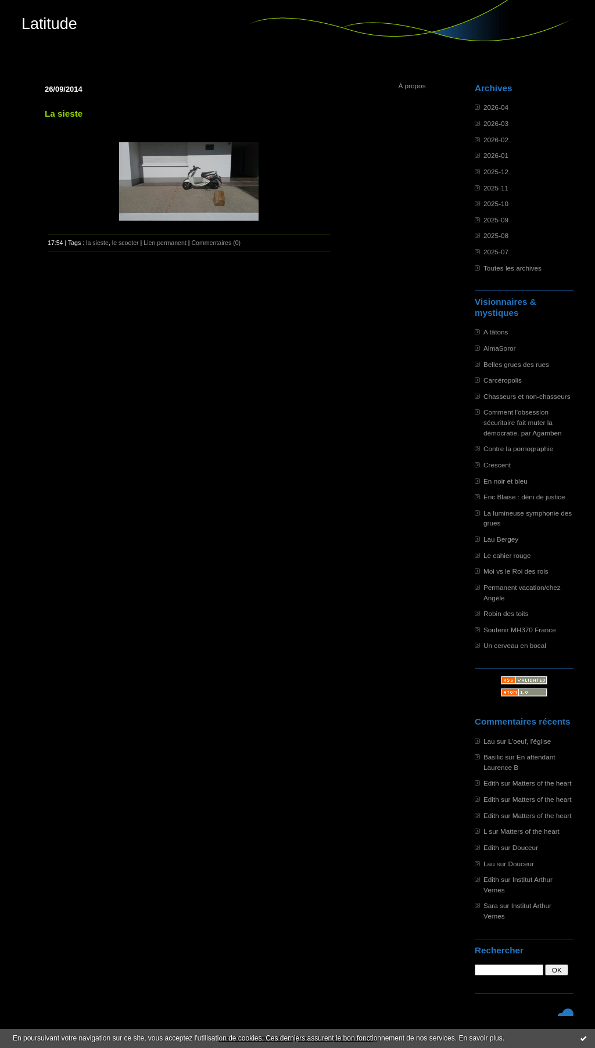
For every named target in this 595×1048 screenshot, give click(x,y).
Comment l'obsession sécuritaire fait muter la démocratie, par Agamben (522, 422)
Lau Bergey (500, 539)
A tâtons (495, 332)
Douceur (525, 847)
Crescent (497, 465)
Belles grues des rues (516, 364)
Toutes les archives (512, 268)
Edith (491, 783)
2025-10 (495, 203)
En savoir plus (480, 1038)
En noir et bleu (505, 481)
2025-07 (495, 251)
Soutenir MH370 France (519, 629)
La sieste (64, 113)
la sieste (97, 242)
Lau (489, 741)
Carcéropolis (502, 380)
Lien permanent (165, 242)
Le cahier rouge (507, 555)
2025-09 (495, 220)
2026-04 (495, 107)
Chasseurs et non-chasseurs (527, 396)
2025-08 (495, 235)
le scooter (125, 242)
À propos (411, 85)
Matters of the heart (542, 783)
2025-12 (495, 171)
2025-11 (495, 188)
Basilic (493, 757)
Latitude (49, 24)
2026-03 (495, 123)
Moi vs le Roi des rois (516, 571)
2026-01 (495, 155)
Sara (490, 905)
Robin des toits (506, 613)
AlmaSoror (499, 348)
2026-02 (495, 139)
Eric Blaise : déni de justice (524, 496)
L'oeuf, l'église (529, 741)
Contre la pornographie (518, 448)
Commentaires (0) (216, 242)
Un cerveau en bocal (514, 645)
